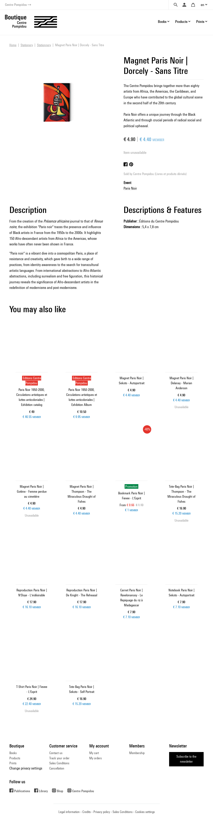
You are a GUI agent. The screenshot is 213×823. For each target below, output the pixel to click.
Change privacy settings (25, 768)
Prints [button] (200, 21)
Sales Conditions (59, 763)
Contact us (55, 753)
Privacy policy (101, 812)
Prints (12, 763)
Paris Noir (130, 188)
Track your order (59, 758)
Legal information (69, 812)
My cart (94, 753)
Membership (137, 753)
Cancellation (56, 768)
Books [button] (162, 21)
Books (13, 753)
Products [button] (181, 21)
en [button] (202, 4)
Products (14, 758)
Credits (86, 812)
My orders (95, 758)
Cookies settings (145, 812)
